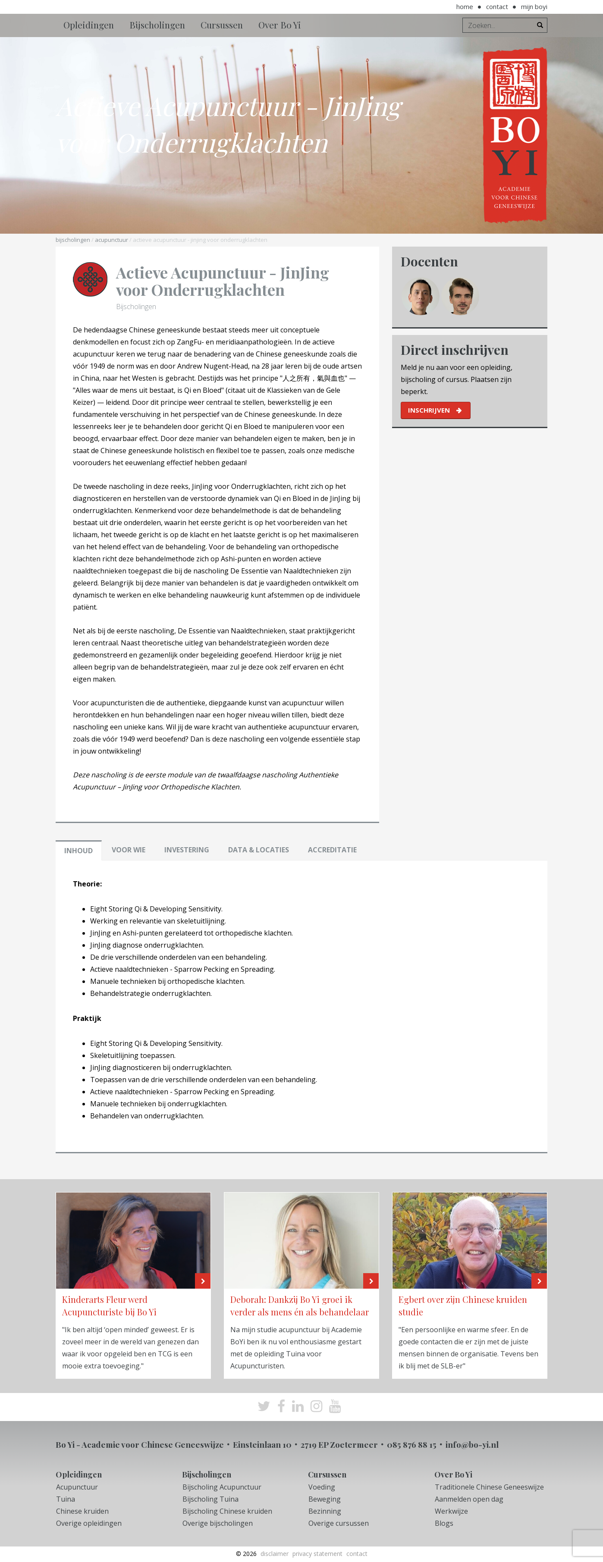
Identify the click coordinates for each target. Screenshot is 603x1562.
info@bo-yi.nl (472, 1444)
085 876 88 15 (412, 1444)
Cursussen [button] (222, 25)
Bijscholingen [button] (157, 25)
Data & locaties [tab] (258, 850)
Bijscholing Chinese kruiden (227, 1511)
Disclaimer (275, 1553)
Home (464, 6)
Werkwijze (451, 1511)
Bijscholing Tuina (210, 1499)
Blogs (444, 1523)
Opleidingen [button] (88, 25)
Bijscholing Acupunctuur (221, 1487)
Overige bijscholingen (217, 1523)
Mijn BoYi (534, 6)
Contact (497, 6)
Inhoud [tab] (78, 850)
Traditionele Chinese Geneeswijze (489, 1487)
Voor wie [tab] (128, 850)
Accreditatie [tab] (332, 850)
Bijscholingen (73, 240)
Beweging (324, 1499)
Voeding (321, 1487)
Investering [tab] (186, 850)
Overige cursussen (338, 1523)
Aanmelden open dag (469, 1499)
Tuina (65, 1499)
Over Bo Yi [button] (279, 25)
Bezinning (324, 1511)
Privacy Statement (317, 1553)
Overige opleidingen (89, 1523)
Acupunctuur (111, 240)
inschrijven (429, 410)
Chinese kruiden (82, 1511)
